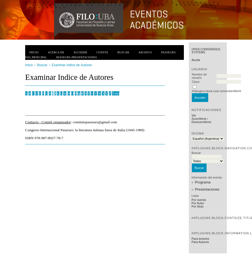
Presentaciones (207, 189)
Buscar (123, 52)
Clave (195, 81)
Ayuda (196, 60)
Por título (198, 206)
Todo (115, 93)
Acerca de (56, 52)
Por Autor (198, 203)
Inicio (34, 52)
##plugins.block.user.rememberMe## (216, 91)
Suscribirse (199, 118)
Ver (194, 115)
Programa (202, 182)
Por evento (199, 199)
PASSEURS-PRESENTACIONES (76, 57)
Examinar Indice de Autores (72, 65)
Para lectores (200, 238)
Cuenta (102, 52)
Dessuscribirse (201, 122)
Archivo (145, 52)
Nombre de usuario (199, 76)
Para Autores (200, 242)
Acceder (80, 52)
